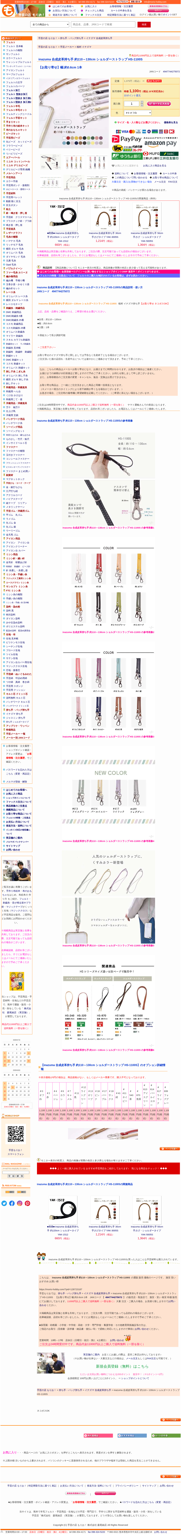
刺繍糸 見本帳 (13, 347)
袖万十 (16, 407)
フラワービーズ (14, 145)
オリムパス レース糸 (17, 296)
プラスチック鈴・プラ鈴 (19, 221)
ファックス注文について (19, 801)
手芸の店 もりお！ (47, 46)
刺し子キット (13, 383)
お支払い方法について (64, 10)
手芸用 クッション (15, 690)
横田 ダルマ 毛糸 (15, 248)
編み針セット (13, 288)
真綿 (17, 682)
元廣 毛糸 (11, 260)
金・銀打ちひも (14, 487)
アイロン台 (23, 542)
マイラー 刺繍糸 (14, 335)
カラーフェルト (14, 58)
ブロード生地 (13, 650)
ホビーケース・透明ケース (18, 189)
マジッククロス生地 (16, 666)
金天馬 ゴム (12, 534)
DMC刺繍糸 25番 (15, 320)
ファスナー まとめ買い (18, 471)
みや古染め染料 (14, 622)
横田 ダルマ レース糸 (17, 300)
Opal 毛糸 (11, 264)
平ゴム (9, 514)
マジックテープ (14, 906)
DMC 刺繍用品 (13, 312)
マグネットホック (15, 479)
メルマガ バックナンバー (17, 842)
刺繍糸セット (12, 344)
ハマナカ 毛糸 (13, 240)
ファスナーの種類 (15, 451)
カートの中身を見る (121, 10)
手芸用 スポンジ (14, 686)
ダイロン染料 (13, 618)
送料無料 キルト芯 (15, 697)
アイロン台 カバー (15, 550)
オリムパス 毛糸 (14, 252)
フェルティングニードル (19, 114)
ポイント (167, 14)
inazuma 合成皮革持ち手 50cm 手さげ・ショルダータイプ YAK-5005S (147, 237)
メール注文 (160, 181)
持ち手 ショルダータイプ (17, 722)
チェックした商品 (94, 10)
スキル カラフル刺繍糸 (18, 339)
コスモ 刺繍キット (15, 363)
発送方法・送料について (19, 825)
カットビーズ (25, 141)
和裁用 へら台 (13, 391)
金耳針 (9, 562)
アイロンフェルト (15, 70)
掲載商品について (15, 809)
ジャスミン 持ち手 (15, 717)
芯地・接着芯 (13, 670)
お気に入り (91, 6)
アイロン (10, 542)
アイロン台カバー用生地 (19, 662)
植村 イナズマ (84, 46)
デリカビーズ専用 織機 (18, 169)
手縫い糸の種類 (14, 598)
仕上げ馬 (10, 411)
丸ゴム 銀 (11, 526)
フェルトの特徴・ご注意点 (18, 818)
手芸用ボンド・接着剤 (17, 185)
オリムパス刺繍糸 (15, 331)
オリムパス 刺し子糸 (17, 375)
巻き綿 (25, 682)
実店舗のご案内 (14, 837)
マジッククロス (19, 910)
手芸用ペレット (14, 197)
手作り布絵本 (13, 891)
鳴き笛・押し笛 (14, 225)
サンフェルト (13, 54)
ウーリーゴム (13, 530)
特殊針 (9, 566)
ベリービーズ (13, 149)
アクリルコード (14, 495)
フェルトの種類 (14, 50)
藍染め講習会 (24, 630)
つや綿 (9, 682)
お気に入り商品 (14, 793)
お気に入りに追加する (125, 165)
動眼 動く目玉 (13, 201)
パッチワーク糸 (14, 423)
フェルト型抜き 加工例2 (18, 102)
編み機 (9, 280)
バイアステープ (14, 499)
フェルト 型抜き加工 (17, 94)
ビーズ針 (26, 566)
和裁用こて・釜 (14, 399)
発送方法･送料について (65, 15)
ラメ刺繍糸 (25, 344)
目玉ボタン (12, 205)
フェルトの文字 (14, 82)
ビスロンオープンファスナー (18, 467)
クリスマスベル (23, 217)
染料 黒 (10, 610)
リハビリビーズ (14, 153)
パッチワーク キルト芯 (18, 701)
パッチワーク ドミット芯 (17, 706)
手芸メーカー (67, 46)
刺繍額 (28, 351)
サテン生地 (12, 658)
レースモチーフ (14, 304)
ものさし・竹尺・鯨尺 (17, 439)
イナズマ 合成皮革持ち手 (97, 1293)
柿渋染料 (10, 614)
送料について (122, 173)
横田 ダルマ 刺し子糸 (17, 379)
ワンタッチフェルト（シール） (19, 66)
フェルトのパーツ (15, 86)
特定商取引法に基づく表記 (121, 15)
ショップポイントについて (18, 798)
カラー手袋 (12, 181)
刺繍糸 (6, 902)
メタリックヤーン (15, 507)
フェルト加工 (13, 90)
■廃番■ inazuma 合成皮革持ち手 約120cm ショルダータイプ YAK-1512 (63, 237)
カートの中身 (170, 173)
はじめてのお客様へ (63, 6)
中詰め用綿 (21, 678)
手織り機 (20, 280)
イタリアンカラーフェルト (18, 78)
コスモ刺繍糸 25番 (16, 328)
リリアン (22, 503)
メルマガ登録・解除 (16, 781)
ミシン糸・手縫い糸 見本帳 (17, 602)
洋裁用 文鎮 (12, 415)
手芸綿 (9, 678)
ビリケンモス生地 (15, 642)
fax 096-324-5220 (96, 1532)
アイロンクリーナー (16, 546)
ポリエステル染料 (15, 626)
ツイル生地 (12, 654)
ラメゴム (10, 518)
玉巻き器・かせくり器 (17, 284)
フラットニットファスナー (18, 463)
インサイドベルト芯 (16, 443)
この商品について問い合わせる (131, 177)
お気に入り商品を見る (154, 165)
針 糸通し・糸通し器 (17, 570)
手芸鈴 (9, 217)
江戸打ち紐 (12, 491)
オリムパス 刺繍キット (18, 367)
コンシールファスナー (17, 458)
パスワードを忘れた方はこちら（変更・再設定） (147, 1502)
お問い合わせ (13, 849)
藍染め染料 (11, 630)
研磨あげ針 (21, 562)
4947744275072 (171, 71)
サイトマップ (13, 846)
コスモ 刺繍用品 (14, 324)
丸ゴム (18, 514)
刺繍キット (12, 355)
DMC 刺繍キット (15, 359)
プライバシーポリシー (126, 1485)
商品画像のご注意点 (16, 805)
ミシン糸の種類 (14, 594)
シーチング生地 (14, 646)
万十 (8, 407)
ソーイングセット (15, 431)
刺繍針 (17, 566)
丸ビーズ (10, 141)
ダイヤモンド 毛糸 (15, 256)
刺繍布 (9, 351)
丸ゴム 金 (11, 522)
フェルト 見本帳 (14, 46)
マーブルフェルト (15, 74)
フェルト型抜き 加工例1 (18, 98)
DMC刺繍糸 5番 (14, 316)
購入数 (116, 103)
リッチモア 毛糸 (14, 244)
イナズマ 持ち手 (14, 713)
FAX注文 (172, 181)
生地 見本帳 (12, 638)
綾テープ (10, 503)
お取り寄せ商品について (19, 813)
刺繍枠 (18, 351)
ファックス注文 (93, 15)
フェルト (24, 898)
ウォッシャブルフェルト (19, 62)
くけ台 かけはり (14, 395)
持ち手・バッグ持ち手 (69, 1293)
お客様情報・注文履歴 (121, 6)
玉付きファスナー (15, 455)
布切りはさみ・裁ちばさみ (18, 435)
